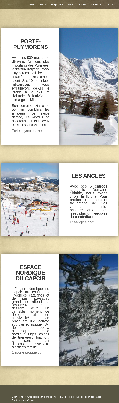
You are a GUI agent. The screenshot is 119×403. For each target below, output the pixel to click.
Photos (43, 4)
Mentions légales (56, 396)
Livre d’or (82, 4)
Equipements (57, 4)
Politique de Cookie (23, 400)
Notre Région (97, 4)
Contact (111, 4)
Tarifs (70, 4)
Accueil (32, 4)
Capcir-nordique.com (28, 352)
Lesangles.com (82, 222)
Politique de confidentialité (85, 396)
